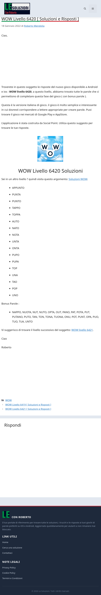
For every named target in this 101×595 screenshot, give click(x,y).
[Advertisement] (50, 62)
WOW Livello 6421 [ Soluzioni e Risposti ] (28, 409)
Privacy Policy (9, 567)
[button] (85, 8)
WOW (8, 400)
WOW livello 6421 (82, 330)
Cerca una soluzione (12, 547)
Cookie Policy (8, 572)
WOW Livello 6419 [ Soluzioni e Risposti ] (28, 404)
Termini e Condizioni (12, 578)
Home (5, 542)
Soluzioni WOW (78, 179)
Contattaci (7, 552)
